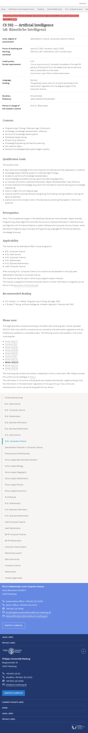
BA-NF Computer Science (15, 534)
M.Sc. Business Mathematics (16, 515)
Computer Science (13, 565)
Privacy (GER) (8, 643)
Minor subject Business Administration (21, 460)
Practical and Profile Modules (17, 453)
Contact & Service (13, 693)
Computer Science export (15, 547)
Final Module (10, 497)
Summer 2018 (11, 344)
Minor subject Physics (14, 484)
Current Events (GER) (13, 702)
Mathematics (10, 571)
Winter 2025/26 (11, 368)
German (82, 3)
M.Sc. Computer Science (73, 9)
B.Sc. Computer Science (15, 410)
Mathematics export (13, 553)
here (14, 19)
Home (3, 9)
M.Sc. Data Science (13, 435)
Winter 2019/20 (11, 350)
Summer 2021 (11, 356)
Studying (40, 9)
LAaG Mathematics (13, 528)
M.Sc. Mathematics (13, 503)
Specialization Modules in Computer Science (24, 447)
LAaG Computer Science (15, 522)
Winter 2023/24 (11, 365)
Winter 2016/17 (11, 341)
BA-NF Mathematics (13, 540)
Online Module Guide (54, 9)
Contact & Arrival (14, 625)
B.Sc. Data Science (12, 404)
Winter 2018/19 (11, 347)
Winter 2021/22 (11, 359)
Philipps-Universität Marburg (12, 651)
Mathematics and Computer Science (21, 9)
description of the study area (26, 285)
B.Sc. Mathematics (12, 416)
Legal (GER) (7, 637)
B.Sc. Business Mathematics (16, 428)
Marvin (33, 377)
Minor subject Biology (14, 466)
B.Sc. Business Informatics (16, 422)
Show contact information (83, 651)
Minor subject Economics (15, 491)
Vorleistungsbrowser (13, 578)
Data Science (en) (12, 559)
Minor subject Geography (15, 472)
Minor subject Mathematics (16, 478)
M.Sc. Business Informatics (16, 509)
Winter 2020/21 (11, 353)
